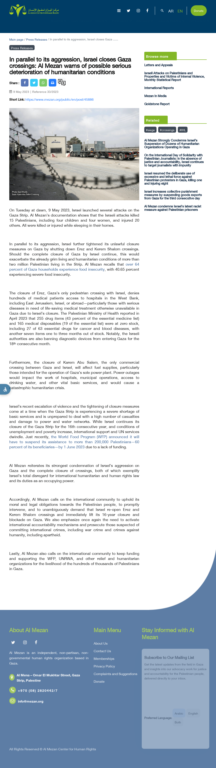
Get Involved (200, 24)
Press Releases (36, 39)
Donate (199, 10)
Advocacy (145, 24)
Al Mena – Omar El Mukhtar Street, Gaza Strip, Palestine (44, 678)
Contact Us (102, 652)
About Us (59, 24)
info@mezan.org (26, 702)
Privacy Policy (104, 667)
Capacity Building (172, 24)
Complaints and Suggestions (115, 675)
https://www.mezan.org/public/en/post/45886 (59, 99)
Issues (102, 24)
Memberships (104, 660)
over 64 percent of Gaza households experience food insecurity (74, 266)
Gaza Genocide (81, 24)
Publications (122, 24)
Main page (16, 39)
